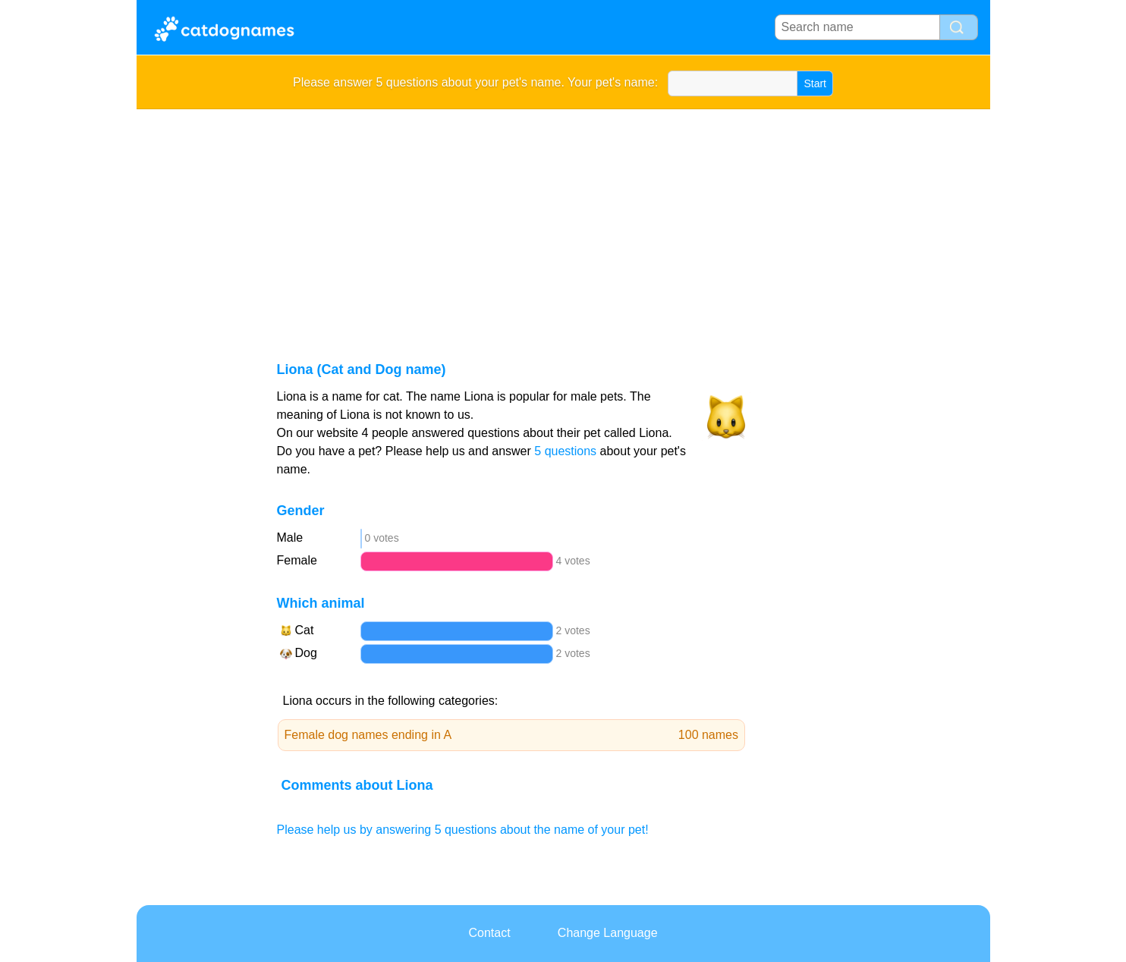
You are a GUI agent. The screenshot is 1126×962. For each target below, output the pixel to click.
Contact (489, 932)
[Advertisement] (563, 223)
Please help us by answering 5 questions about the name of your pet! (463, 829)
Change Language (608, 932)
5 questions (565, 451)
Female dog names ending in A (512, 735)
